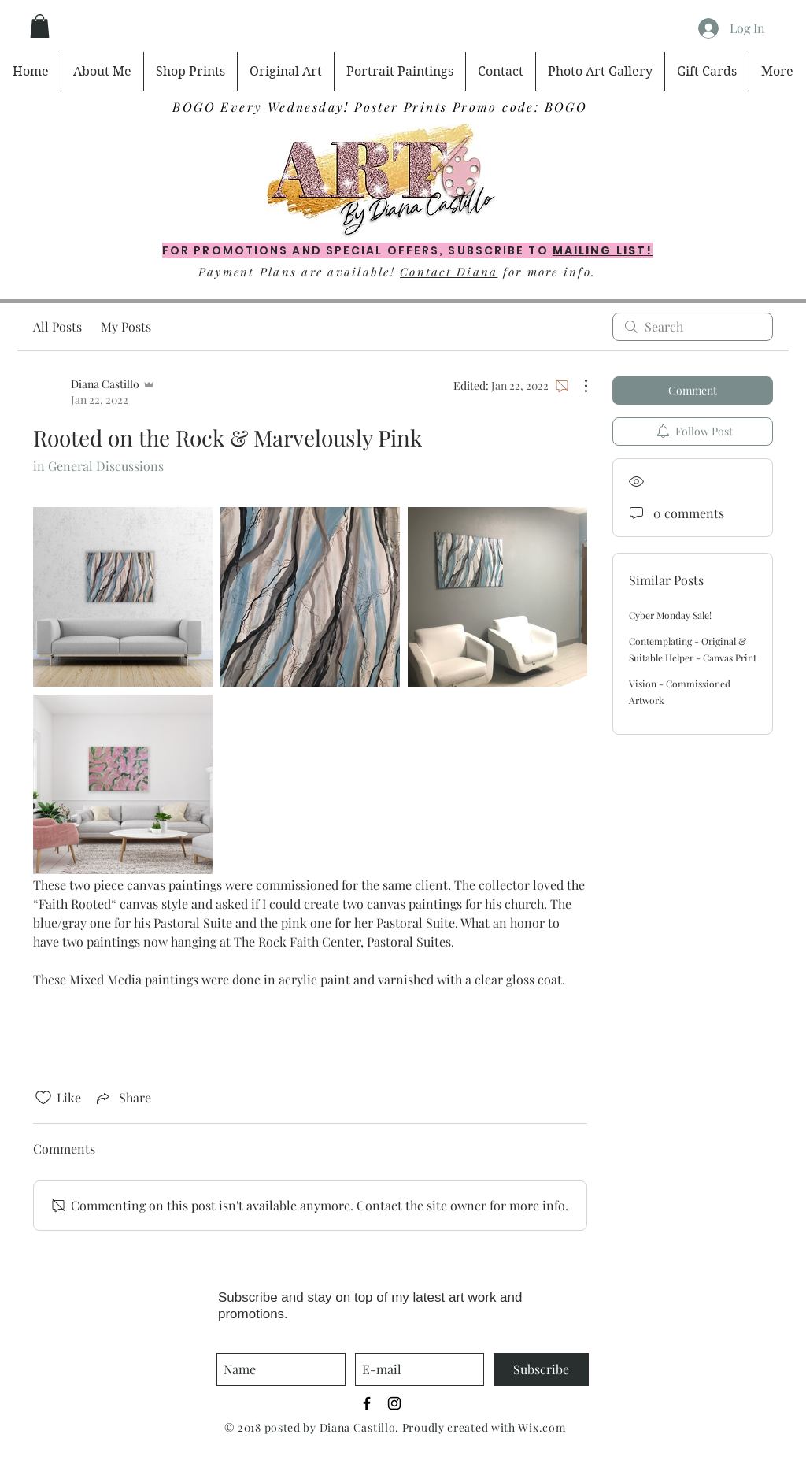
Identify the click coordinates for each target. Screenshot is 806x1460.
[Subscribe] (541, 1369)
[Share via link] (122, 1097)
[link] (123, 597)
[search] (692, 327)
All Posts (57, 326)
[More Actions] (577, 385)
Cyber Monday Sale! (670, 615)
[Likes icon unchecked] (43, 1097)
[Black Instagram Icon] (394, 1403)
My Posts (126, 326)
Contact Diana (448, 272)
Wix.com (541, 1427)
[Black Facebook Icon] (366, 1403)
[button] (40, 26)
